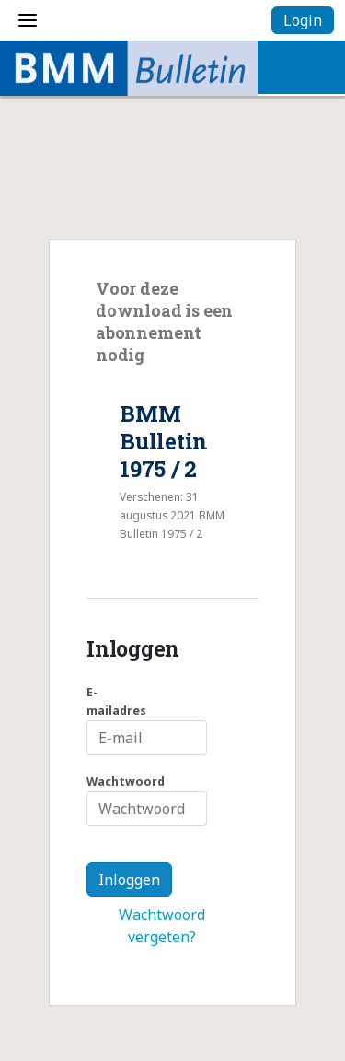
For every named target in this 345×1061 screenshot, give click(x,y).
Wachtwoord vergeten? (162, 925)
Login (302, 20)
